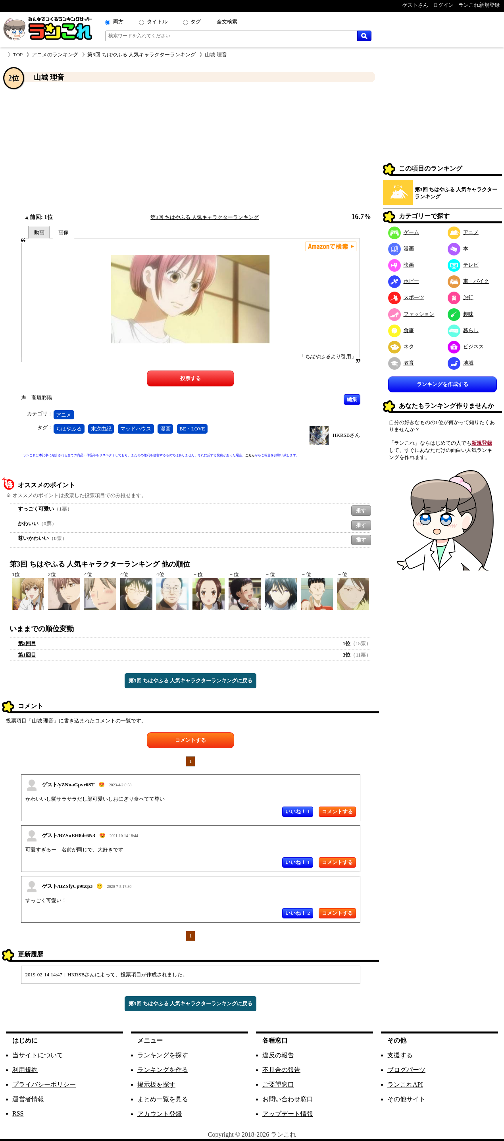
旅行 (460, 297)
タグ (195, 22)
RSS (17, 1113)
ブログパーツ (406, 1069)
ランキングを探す (162, 1055)
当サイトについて (37, 1055)
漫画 (165, 429)
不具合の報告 (281, 1069)
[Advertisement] (190, 148)
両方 (118, 22)
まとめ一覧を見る (162, 1099)
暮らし (463, 330)
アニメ (63, 415)
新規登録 (481, 443)
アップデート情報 (287, 1113)
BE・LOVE (192, 429)
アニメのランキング (55, 55)
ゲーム (403, 232)
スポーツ (406, 297)
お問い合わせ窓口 (287, 1099)
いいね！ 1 (297, 811)
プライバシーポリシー (44, 1084)
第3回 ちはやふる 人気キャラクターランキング (141, 55)
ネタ (401, 347)
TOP (18, 55)
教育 (401, 363)
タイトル (157, 22)
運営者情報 (28, 1099)
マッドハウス (135, 429)
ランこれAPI (405, 1084)
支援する (400, 1055)
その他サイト (406, 1099)
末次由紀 (101, 429)
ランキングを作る (162, 1069)
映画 (401, 265)
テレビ (463, 265)
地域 (460, 363)
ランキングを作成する (442, 384)
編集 (352, 399)
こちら (250, 455)
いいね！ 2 (297, 913)
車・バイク (468, 281)
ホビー (403, 281)
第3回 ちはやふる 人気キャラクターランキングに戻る (190, 681)
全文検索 (227, 22)
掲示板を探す (156, 1084)
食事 (401, 330)
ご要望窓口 (278, 1084)
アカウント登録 (159, 1113)
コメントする (190, 740)
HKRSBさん (346, 435)
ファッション (411, 314)
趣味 (460, 314)
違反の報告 (278, 1055)
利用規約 (25, 1069)
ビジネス (466, 347)
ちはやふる (69, 429)
